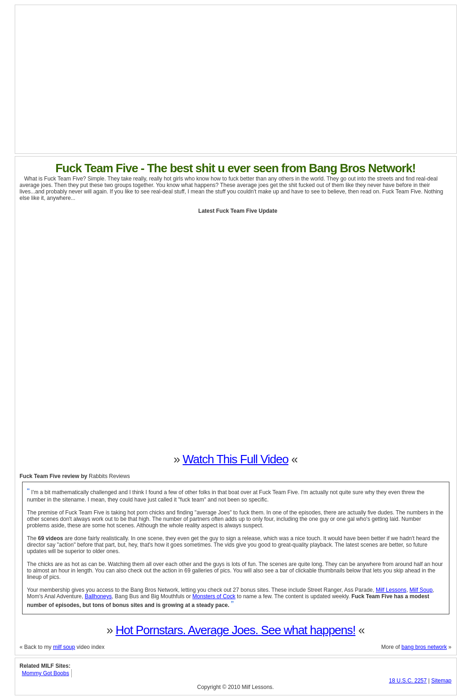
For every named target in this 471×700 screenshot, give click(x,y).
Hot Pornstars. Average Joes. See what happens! (235, 630)
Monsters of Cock (213, 596)
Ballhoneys (98, 596)
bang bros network (424, 647)
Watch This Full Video (235, 459)
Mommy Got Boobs (45, 673)
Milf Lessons (391, 590)
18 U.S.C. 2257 (408, 680)
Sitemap (441, 680)
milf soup (64, 647)
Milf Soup (420, 590)
